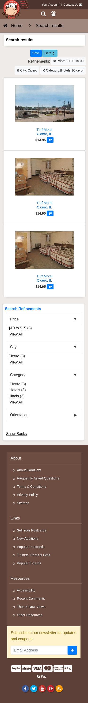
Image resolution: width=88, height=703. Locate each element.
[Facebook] (25, 688)
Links (15, 518)
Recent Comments (31, 598)
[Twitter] (34, 688)
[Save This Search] (36, 53)
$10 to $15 (17, 328)
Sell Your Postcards (31, 530)
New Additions (27, 538)
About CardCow (29, 470)
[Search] (43, 14)
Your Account (50, 4)
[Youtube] (42, 688)
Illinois (13, 396)
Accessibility (26, 590)
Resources (20, 578)
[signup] (72, 650)
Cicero (13, 356)
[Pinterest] (50, 688)
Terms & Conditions (31, 486)
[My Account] (53, 14)
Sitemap (23, 503)
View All (16, 334)
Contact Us (70, 4)
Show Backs (16, 434)
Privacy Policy (27, 495)
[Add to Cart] (50, 140)
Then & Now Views (31, 607)
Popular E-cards (29, 563)
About (16, 458)
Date (49, 53)
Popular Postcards (31, 547)
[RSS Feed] (59, 688)
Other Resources (29, 615)
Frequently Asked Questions (38, 478)
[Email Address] (39, 650)
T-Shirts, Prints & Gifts (33, 555)
